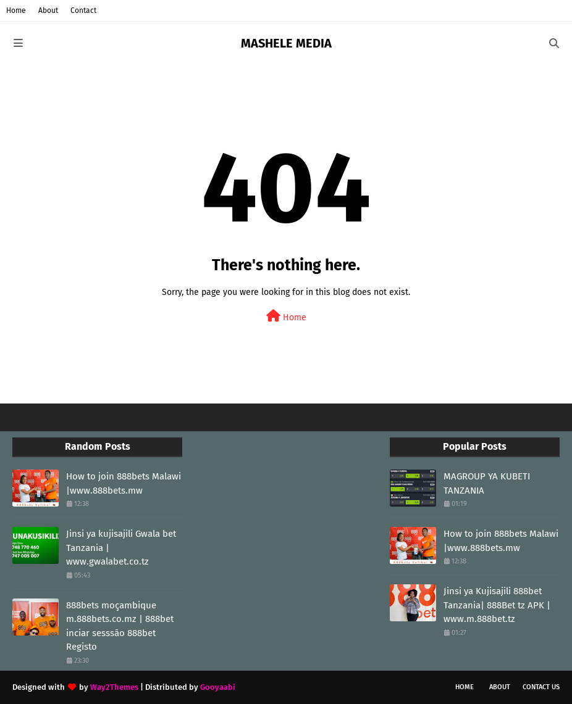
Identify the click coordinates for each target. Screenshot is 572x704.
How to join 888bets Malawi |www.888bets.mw (123, 483)
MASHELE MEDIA (286, 43)
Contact (83, 10)
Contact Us (541, 687)
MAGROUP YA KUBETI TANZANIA (487, 483)
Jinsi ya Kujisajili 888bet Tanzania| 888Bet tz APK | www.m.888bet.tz (497, 605)
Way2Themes (114, 687)
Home (16, 10)
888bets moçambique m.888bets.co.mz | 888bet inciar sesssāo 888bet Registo (120, 626)
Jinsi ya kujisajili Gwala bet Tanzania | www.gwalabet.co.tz (121, 547)
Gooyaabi (217, 687)
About (48, 10)
